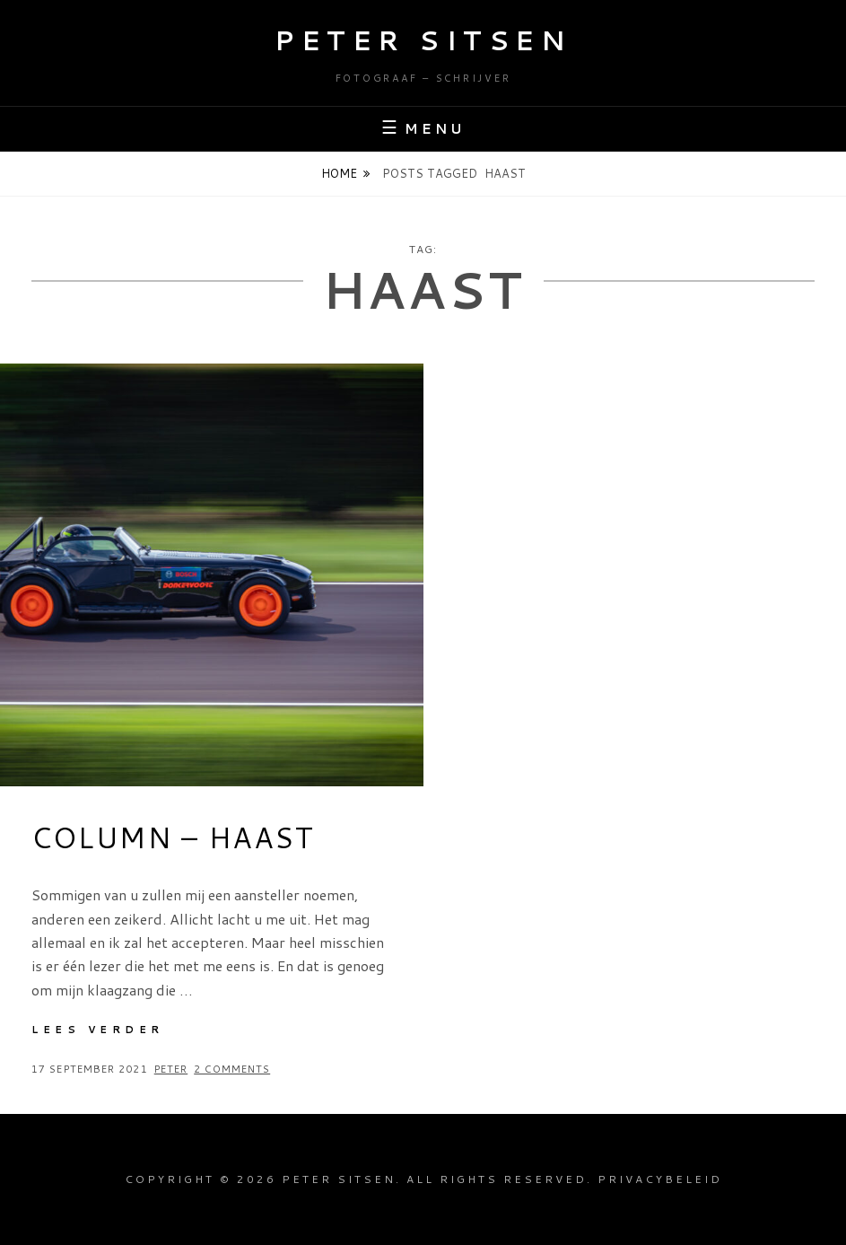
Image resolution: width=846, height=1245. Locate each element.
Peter (171, 1069)
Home (339, 173)
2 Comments (232, 1069)
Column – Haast (172, 837)
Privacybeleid (659, 1179)
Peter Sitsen (423, 40)
